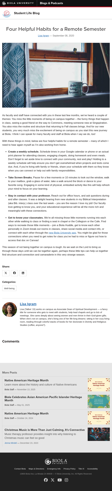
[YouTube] (59, 480)
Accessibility (92, 469)
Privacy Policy (69, 469)
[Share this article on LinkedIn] (23, 273)
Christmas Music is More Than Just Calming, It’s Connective (45, 430)
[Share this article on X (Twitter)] (5, 273)
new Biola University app (62, 232)
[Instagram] (66, 480)
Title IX (81, 469)
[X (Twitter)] (53, 480)
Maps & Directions (36, 469)
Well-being (9, 288)
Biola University (20, 3)
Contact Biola (20, 469)
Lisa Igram (43, 35)
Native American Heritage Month (27, 380)
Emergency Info (54, 469)
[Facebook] (46, 480)
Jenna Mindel (11, 443)
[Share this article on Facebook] (14, 273)
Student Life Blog (27, 13)
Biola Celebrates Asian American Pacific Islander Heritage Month (43, 398)
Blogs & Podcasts (51, 3)
